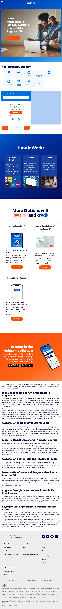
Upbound (6, 575)
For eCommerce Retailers (30, 554)
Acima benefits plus (9, 568)
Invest (43, 547)
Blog (43, 551)
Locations (10, 535)
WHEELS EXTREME (15, 104)
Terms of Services (9, 580)
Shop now (13, 38)
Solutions (44, 559)
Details (13, 119)
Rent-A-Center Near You (11, 554)
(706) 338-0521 (16, 109)
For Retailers (7, 551)
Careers (44, 544)
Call (19, 119)
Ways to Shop (8, 547)
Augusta (22, 535)
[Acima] (31, 3)
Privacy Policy (19, 580)
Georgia (16, 535)
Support (25, 551)
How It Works (8, 544)
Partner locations (9, 571)
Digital (44, 563)
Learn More (17, 267)
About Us (25, 544)
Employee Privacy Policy (46, 580)
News (24, 547)
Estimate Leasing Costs (16, 116)
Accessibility (45, 556)
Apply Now (16, 112)
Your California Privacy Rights (31, 580)
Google (27, 366)
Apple (14, 366)
